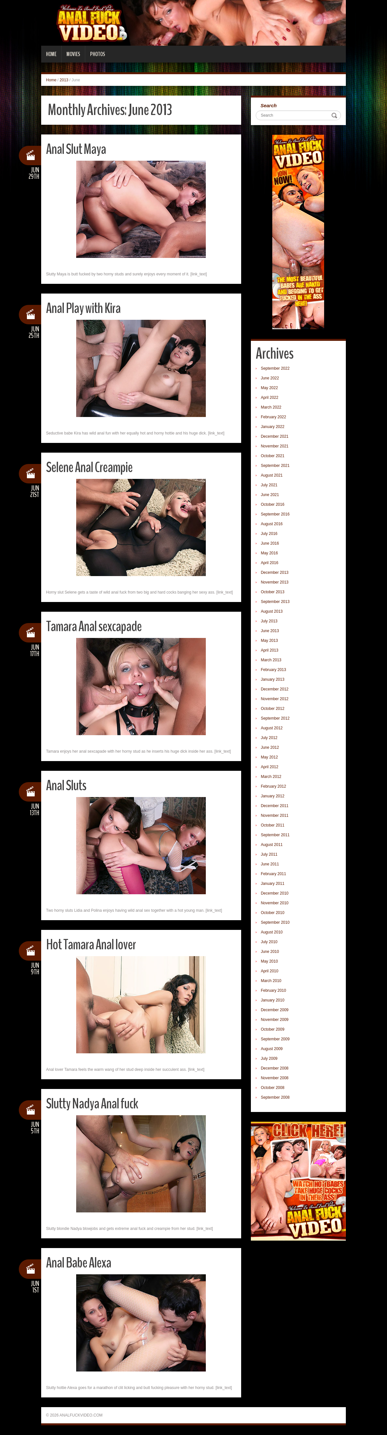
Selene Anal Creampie (89, 467)
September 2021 (275, 465)
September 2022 (275, 368)
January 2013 (273, 679)
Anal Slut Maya (76, 149)
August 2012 (272, 728)
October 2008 (273, 1087)
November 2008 (274, 1078)
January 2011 (273, 883)
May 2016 (269, 553)
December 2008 (274, 1068)
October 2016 (273, 504)
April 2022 (269, 397)
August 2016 (272, 524)
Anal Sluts (66, 785)
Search (269, 105)
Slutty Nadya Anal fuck (92, 1104)
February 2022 (273, 417)
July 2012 (269, 737)
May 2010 (269, 961)
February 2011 (273, 874)
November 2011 (274, 815)
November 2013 (274, 582)
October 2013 (273, 592)
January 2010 (273, 1000)
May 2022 (269, 388)
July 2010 (269, 942)
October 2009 (273, 1029)
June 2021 (270, 494)
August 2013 (272, 611)
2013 (64, 80)
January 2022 (273, 426)
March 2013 (271, 660)
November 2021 (274, 446)
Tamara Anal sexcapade (94, 626)
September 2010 (275, 922)
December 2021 (274, 436)
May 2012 (269, 757)
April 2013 (269, 650)
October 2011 (273, 825)
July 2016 (269, 533)
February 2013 (273, 669)
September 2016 (275, 514)
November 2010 (274, 903)
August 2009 (272, 1049)
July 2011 (269, 854)
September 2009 (275, 1039)
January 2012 (273, 796)
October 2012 (273, 708)
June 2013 (270, 631)
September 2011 (275, 835)
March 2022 (271, 407)
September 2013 (275, 601)
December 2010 (274, 893)
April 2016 (269, 563)
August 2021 (272, 475)
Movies (73, 54)
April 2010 (269, 971)
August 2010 (272, 932)
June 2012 (270, 747)
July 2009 (269, 1058)
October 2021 (273, 456)
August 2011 (272, 844)
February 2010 (273, 990)
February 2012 (273, 786)
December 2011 (274, 806)
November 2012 (274, 699)
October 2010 (273, 912)
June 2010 (270, 951)
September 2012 (275, 718)
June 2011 (270, 864)
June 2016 (270, 543)
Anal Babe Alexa (78, 1263)
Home (51, 54)
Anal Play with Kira (83, 308)
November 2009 (274, 1019)
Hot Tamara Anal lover (91, 945)
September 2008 (275, 1097)
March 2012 (271, 776)
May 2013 (269, 640)
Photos (97, 54)
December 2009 (274, 1010)
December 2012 (274, 689)
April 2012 (269, 767)
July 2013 (269, 621)
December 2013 (274, 572)
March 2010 (271, 980)
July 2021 (269, 485)
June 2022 (270, 378)
